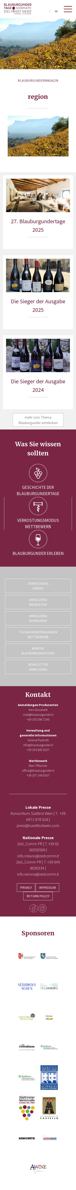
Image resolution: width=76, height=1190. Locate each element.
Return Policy (38, 896)
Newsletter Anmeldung (38, 666)
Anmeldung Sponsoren (38, 618)
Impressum (47, 888)
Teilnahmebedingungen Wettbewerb (38, 634)
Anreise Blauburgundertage (38, 650)
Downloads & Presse (38, 585)
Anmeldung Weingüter (38, 602)
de (56, 11)
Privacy (26, 888)
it (50, 11)
